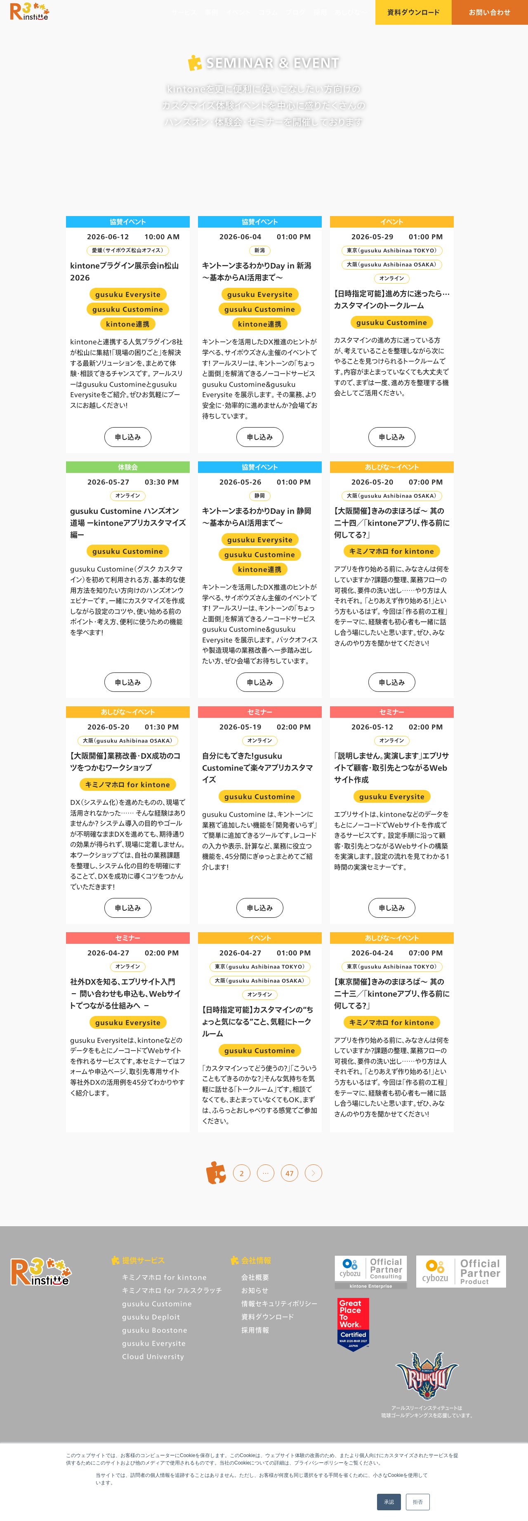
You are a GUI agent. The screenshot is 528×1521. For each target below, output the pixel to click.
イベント (238, 12)
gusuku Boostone (155, 1330)
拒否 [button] (418, 1502)
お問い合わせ (490, 12)
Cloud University (153, 1356)
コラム (268, 12)
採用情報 (255, 1330)
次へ (313, 1173)
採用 (321, 12)
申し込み (128, 437)
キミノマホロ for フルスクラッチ (172, 1290)
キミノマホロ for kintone (164, 1277)
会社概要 (255, 1277)
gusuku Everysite (154, 1343)
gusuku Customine (157, 1303)
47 (289, 1173)
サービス (184, 12)
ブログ (296, 12)
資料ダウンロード (413, 12)
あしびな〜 (351, 12)
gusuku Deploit (151, 1316)
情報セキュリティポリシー (279, 1303)
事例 (212, 12)
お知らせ (255, 1290)
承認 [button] (389, 1502)
